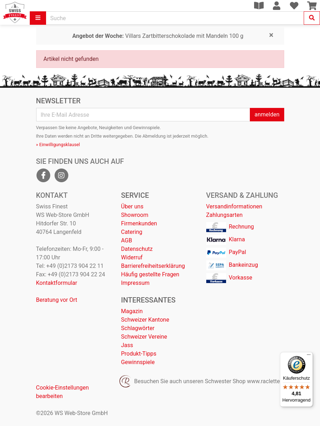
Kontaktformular (56, 283)
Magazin (132, 311)
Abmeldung (153, 136)
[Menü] (308, 356)
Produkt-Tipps (139, 353)
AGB (126, 240)
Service (135, 195)
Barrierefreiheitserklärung (153, 266)
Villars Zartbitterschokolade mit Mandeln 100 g (157, 36)
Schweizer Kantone (145, 319)
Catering (131, 232)
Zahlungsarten (224, 215)
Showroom (134, 215)
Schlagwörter (138, 328)
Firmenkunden (139, 223)
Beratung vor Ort (56, 300)
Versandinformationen (234, 206)
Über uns (132, 206)
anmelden (266, 114)
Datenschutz (137, 249)
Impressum (135, 283)
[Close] (271, 35)
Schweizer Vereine (144, 336)
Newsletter (58, 101)
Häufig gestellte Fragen (150, 274)
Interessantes (148, 300)
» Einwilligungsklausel (58, 144)
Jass (127, 345)
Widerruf (132, 257)
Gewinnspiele (138, 362)
